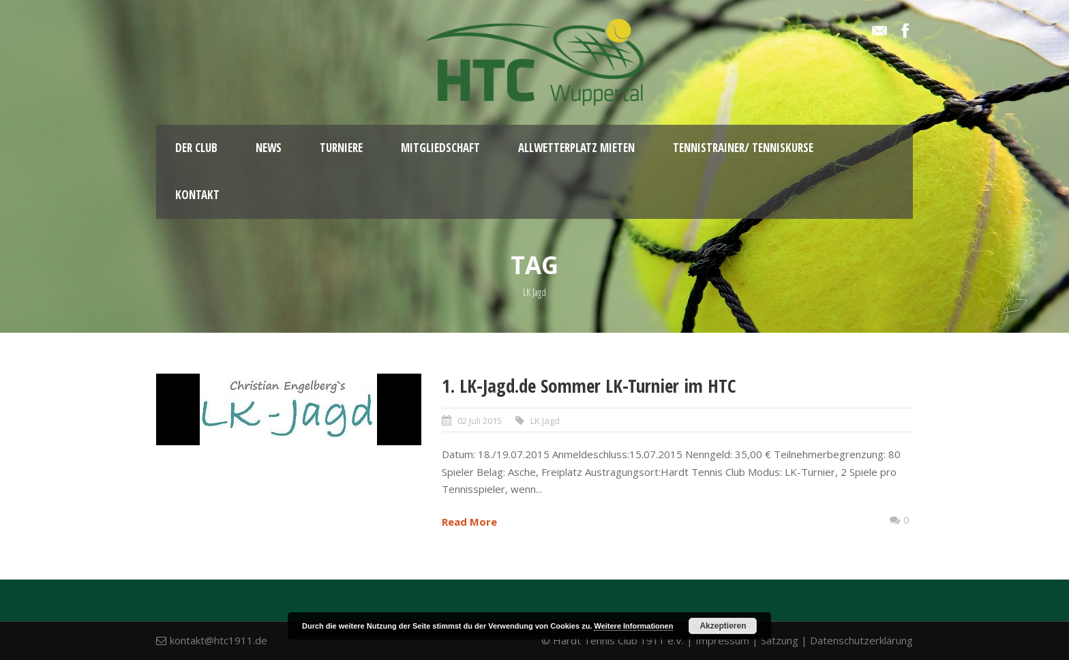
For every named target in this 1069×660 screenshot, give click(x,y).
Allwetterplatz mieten (576, 147)
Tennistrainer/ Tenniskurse (743, 147)
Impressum (722, 640)
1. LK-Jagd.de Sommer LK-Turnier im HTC (589, 385)
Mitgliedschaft (440, 147)
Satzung (779, 640)
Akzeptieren (722, 626)
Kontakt (197, 194)
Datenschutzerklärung (861, 640)
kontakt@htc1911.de (218, 640)
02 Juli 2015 (479, 421)
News (269, 147)
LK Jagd (545, 421)
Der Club (196, 147)
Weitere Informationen (633, 626)
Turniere (341, 147)
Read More (469, 521)
